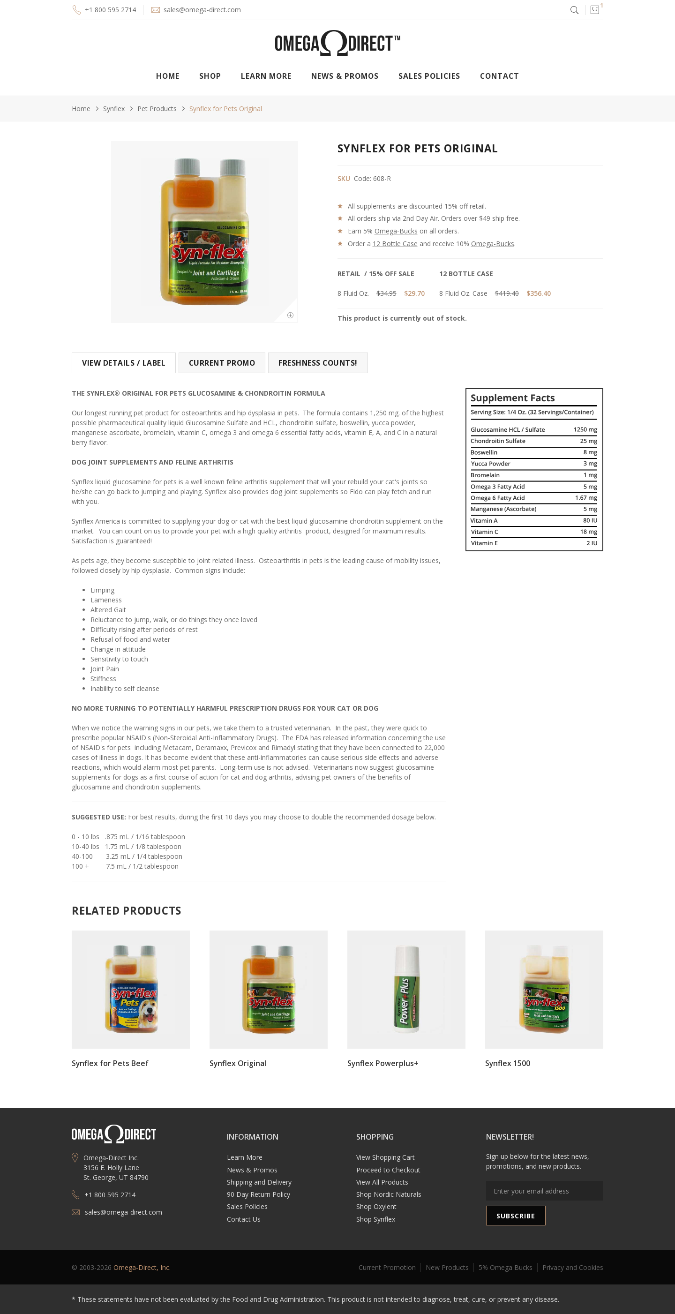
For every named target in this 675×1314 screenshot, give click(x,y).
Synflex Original (238, 1063)
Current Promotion (387, 1267)
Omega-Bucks (396, 230)
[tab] (124, 363)
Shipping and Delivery (259, 1182)
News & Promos (252, 1169)
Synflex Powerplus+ (383, 1063)
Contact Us (244, 1219)
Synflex (114, 108)
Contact (499, 76)
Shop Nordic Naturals (388, 1194)
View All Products (382, 1182)
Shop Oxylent (376, 1206)
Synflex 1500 (507, 1063)
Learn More (244, 1157)
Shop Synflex (375, 1219)
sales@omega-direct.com (202, 9)
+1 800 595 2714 (110, 9)
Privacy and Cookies (572, 1267)
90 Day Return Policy (258, 1194)
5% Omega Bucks (505, 1267)
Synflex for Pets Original (225, 108)
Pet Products (157, 108)
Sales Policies (429, 76)
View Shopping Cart (385, 1157)
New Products (447, 1267)
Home (168, 76)
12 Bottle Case (395, 243)
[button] (594, 10)
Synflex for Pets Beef (110, 1063)
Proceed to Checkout (388, 1169)
